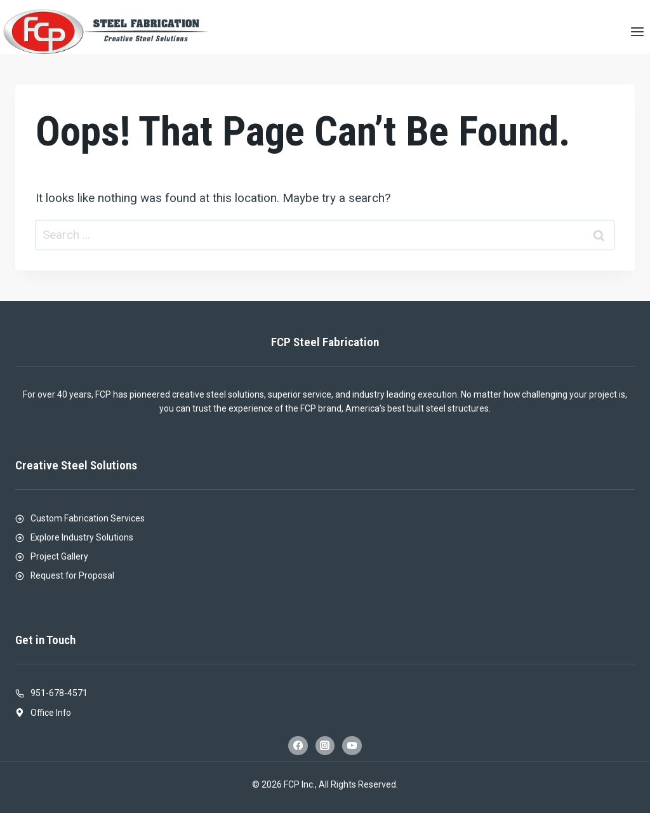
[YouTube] (351, 745)
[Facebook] (297, 745)
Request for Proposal (72, 575)
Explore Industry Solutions (81, 537)
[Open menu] (637, 31)
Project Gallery (59, 556)
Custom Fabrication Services (87, 518)
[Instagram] (325, 745)
